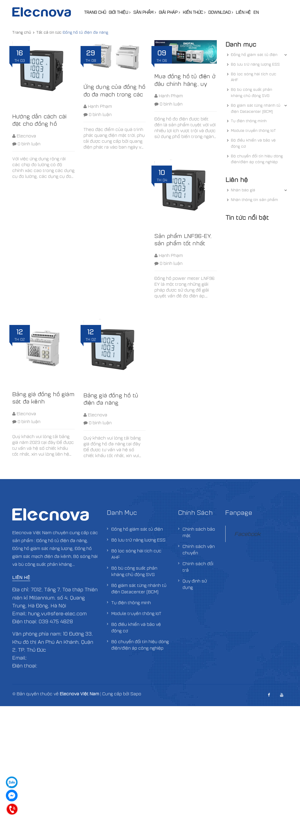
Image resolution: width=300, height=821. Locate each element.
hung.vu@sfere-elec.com (57, 613)
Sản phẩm (144, 12)
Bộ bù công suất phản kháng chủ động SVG (251, 92)
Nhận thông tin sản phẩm (254, 199)
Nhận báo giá (243, 190)
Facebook (247, 533)
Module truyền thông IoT (253, 130)
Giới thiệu (120, 12)
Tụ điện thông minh (249, 120)
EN (256, 12)
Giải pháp (169, 12)
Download (220, 12)
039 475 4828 (56, 621)
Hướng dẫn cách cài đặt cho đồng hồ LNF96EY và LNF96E (40, 123)
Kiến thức (194, 12)
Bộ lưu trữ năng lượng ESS (255, 64)
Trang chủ (95, 12)
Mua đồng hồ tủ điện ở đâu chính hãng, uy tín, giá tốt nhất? (184, 83)
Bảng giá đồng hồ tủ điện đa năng (110, 399)
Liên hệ (243, 12)
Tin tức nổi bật (247, 217)
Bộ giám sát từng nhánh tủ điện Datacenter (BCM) (255, 108)
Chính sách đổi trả (198, 567)
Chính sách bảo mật (199, 532)
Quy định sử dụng (195, 584)
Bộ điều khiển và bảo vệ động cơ (253, 143)
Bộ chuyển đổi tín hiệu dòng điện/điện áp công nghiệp (257, 159)
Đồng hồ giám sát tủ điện (254, 54)
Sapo (135, 693)
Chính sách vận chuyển (199, 549)
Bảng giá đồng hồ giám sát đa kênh (43, 398)
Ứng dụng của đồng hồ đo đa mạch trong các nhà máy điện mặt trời (114, 94)
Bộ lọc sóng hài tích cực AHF (253, 76)
